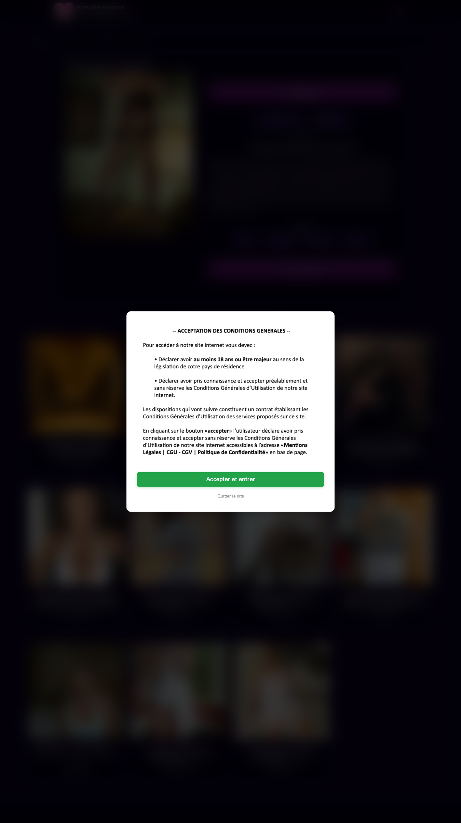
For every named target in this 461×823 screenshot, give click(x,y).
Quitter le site (230, 496)
